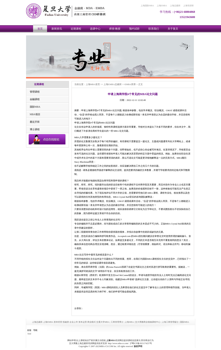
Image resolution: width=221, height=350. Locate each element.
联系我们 (153, 28)
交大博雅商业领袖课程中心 (147, 322)
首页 (40, 28)
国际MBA (35, 107)
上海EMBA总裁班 (113, 84)
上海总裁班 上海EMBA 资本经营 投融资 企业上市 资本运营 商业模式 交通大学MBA (70, 322)
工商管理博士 (117, 322)
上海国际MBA (147, 5)
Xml (29, 333)
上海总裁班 (175, 5)
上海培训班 (188, 5)
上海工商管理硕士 (170, 322)
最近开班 (35, 122)
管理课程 (35, 92)
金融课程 (35, 99)
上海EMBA (162, 5)
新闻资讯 (56, 28)
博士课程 (35, 129)
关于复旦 (173, 28)
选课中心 (95, 28)
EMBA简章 (130, 84)
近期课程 (76, 28)
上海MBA (91, 84)
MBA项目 (35, 114)
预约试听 (134, 28)
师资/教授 (114, 28)
